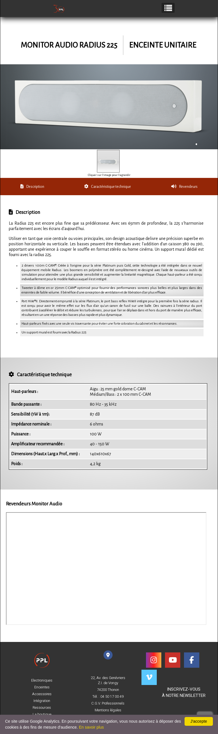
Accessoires (42, 694)
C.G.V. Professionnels (107, 703)
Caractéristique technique (107, 186)
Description (32, 186)
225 (112, 45)
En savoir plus (91, 727)
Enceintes (42, 687)
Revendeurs (184, 186)
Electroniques (41, 680)
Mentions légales (108, 710)
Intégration (41, 700)
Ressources (42, 707)
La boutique (42, 714)
